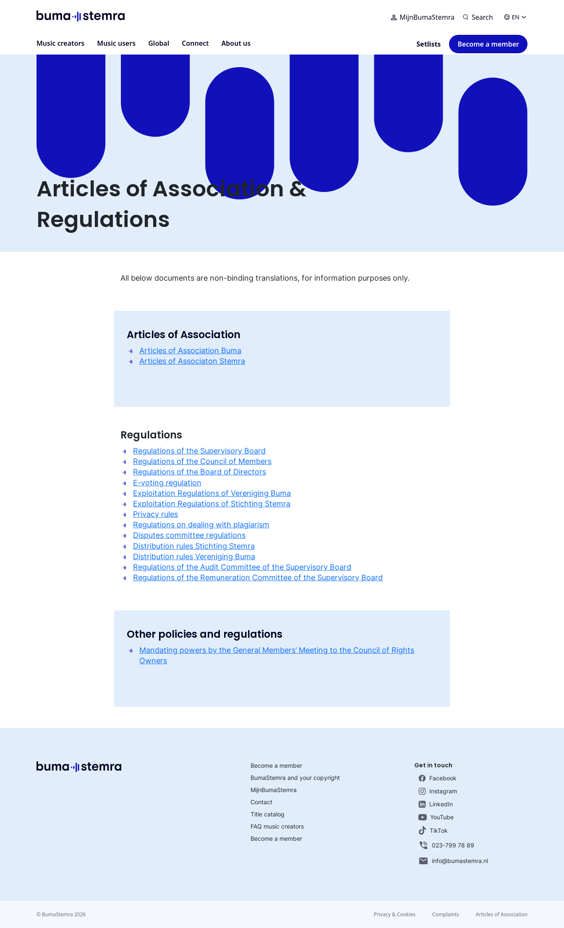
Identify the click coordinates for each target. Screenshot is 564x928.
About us (236, 43)
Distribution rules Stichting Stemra (194, 546)
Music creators (60, 43)
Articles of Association (501, 914)
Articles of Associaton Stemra (192, 361)
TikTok (433, 830)
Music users (116, 43)
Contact (261, 801)
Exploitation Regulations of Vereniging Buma (212, 493)
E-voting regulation (167, 482)
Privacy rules (155, 514)
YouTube (436, 817)
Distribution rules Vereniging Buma (194, 556)
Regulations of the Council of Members (202, 461)
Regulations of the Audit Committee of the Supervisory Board (242, 567)
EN (515, 17)
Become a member (488, 44)
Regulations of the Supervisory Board (199, 450)
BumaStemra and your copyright (295, 777)
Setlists (429, 44)
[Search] (478, 17)
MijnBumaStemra (422, 17)
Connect (195, 43)
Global (158, 43)
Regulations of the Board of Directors (199, 471)
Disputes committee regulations (189, 535)
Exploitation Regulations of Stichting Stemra (211, 503)
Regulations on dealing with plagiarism (201, 524)
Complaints (445, 914)
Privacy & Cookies (394, 914)
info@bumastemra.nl (453, 861)
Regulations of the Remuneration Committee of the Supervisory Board (258, 577)
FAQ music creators (277, 826)
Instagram (437, 791)
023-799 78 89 (446, 845)
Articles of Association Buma (190, 350)
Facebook (437, 778)
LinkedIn (435, 804)
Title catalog (268, 814)
